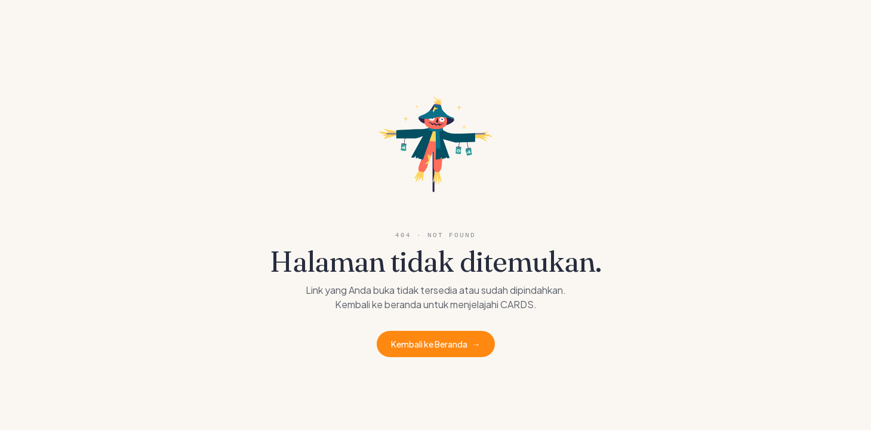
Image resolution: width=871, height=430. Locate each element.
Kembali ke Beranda (436, 344)
